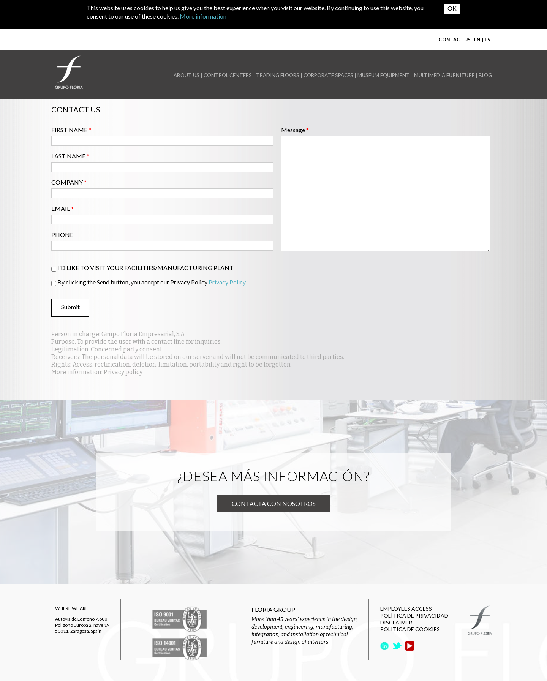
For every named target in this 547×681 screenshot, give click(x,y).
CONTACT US (454, 40)
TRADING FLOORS (277, 75)
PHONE (62, 234)
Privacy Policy (227, 282)
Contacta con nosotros (274, 503)
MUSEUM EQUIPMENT (383, 75)
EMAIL (62, 208)
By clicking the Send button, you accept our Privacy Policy (151, 282)
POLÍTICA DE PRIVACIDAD (414, 615)
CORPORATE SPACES (328, 75)
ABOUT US (186, 75)
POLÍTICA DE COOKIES (410, 629)
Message (295, 129)
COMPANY (69, 182)
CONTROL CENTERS (228, 75)
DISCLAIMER (396, 622)
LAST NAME (70, 156)
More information (203, 16)
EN (477, 40)
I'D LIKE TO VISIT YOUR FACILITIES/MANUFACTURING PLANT (145, 267)
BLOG (485, 75)
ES (487, 40)
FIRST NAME (71, 129)
